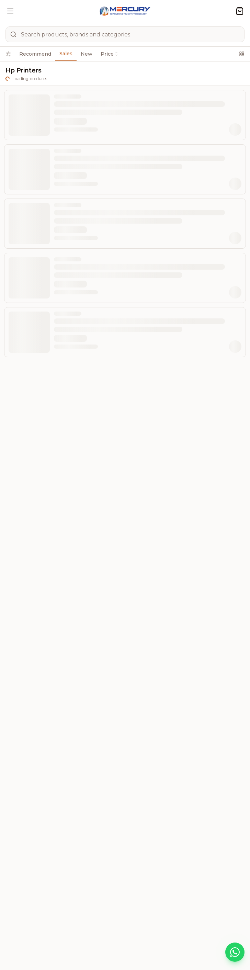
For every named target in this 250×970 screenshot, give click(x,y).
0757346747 (96, 682)
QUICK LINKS (125, 890)
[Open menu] (10, 11)
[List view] (238, 91)
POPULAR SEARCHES (125, 910)
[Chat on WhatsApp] (235, 952)
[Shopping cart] (239, 11)
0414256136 (52, 658)
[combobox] (189, 91)
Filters (23, 70)
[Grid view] (227, 91)
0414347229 (95, 658)
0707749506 (53, 682)
